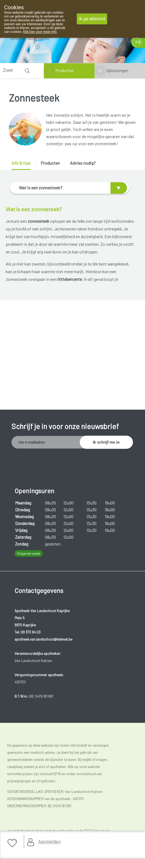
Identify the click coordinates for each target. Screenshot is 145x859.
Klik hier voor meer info (40, 32)
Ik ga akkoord (92, 18)
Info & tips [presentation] (21, 162)
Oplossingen (117, 70)
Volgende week (28, 553)
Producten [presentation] (50, 162)
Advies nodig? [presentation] (83, 162)
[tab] (23, 165)
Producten (65, 70)
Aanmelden (49, 841)
